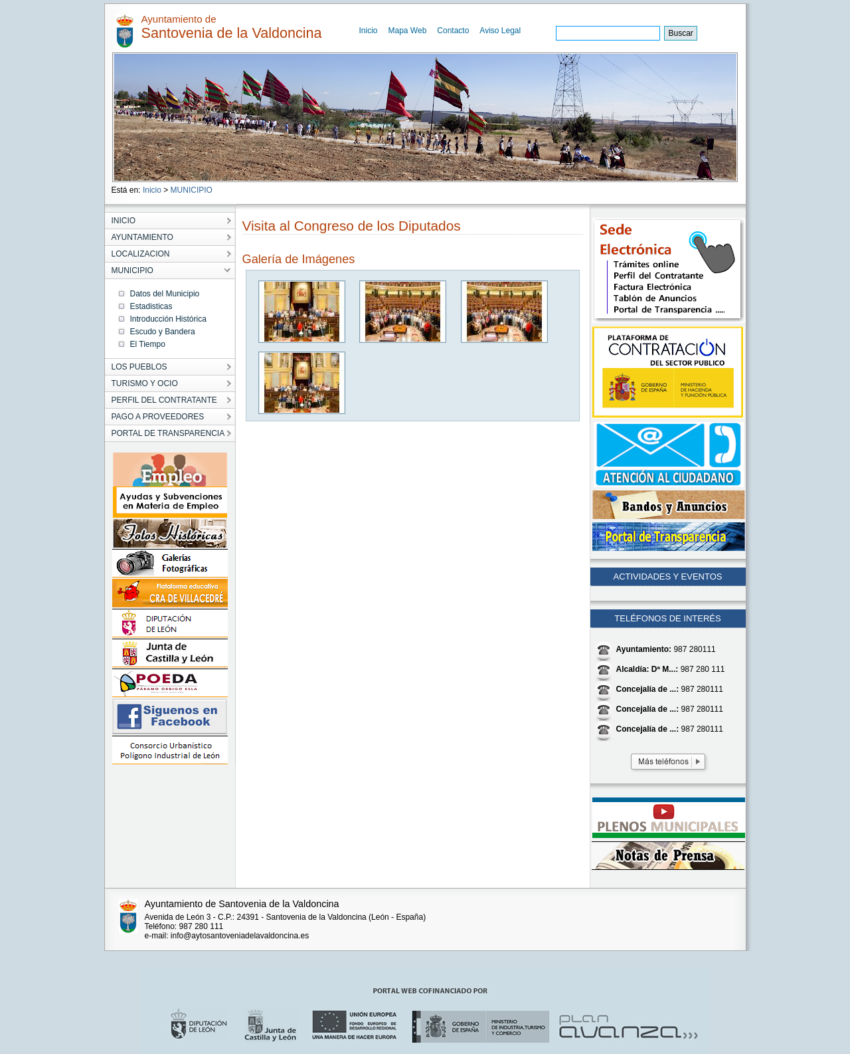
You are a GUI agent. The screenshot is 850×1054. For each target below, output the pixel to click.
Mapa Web (407, 30)
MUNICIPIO (191, 190)
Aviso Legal (500, 30)
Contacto (453, 30)
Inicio (368, 30)
